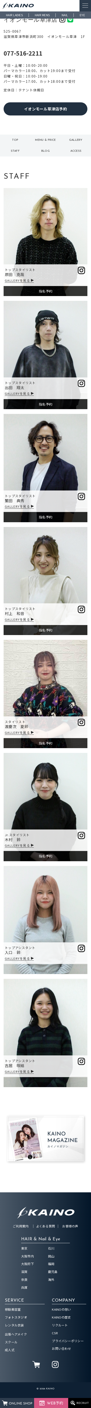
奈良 (24, 1279)
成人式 (9, 1350)
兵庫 (24, 1287)
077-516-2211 (23, 53)
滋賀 (24, 1271)
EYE (82, 15)
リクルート (60, 1325)
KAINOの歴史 (61, 1317)
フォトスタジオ (16, 1317)
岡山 (51, 1256)
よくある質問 (45, 1226)
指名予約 (45, 291)
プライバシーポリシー (68, 1341)
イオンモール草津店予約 (45, 109)
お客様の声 (70, 1226)
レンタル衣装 (14, 1325)
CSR (55, 1333)
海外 (51, 1279)
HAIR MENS (42, 15)
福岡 (51, 1264)
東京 (24, 1248)
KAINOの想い (61, 1309)
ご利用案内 (21, 1226)
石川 (51, 1248)
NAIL (65, 15)
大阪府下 (27, 1264)
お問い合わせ (61, 1348)
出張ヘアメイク (16, 1334)
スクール (11, 1342)
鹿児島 (53, 1271)
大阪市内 (27, 1256)
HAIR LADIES (14, 15)
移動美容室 (13, 1309)
